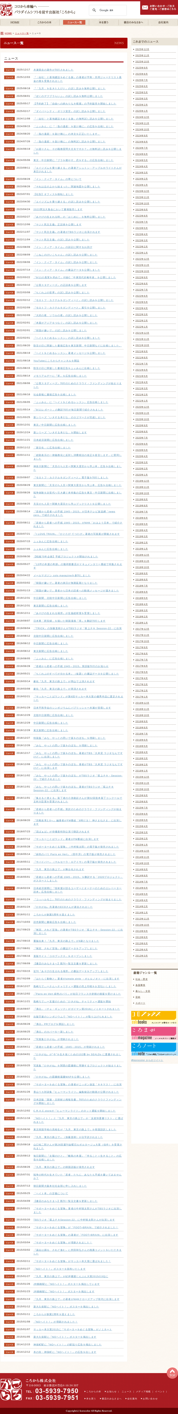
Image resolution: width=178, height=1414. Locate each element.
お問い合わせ (150, 1398)
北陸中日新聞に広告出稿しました (54, 636)
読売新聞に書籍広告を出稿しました (55, 922)
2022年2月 (142, 320)
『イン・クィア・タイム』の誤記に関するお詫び (63, 247)
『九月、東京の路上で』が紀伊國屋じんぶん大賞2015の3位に (71, 1276)
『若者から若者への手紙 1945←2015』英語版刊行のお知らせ (71, 666)
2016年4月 (142, 752)
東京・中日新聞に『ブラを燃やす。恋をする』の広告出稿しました (74, 160)
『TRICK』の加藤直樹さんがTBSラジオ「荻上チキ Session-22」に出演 (78, 628)
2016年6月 (142, 740)
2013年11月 (142, 919)
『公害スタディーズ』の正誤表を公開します (60, 285)
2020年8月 (142, 431)
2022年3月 (142, 314)
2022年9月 (142, 277)
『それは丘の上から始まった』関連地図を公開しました (67, 186)
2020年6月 (142, 444)
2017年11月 (142, 635)
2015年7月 (142, 808)
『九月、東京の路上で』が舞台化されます (59, 869)
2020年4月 (142, 456)
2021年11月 (142, 339)
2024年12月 (142, 117)
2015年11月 (142, 783)
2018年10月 (142, 567)
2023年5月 (142, 228)
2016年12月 (142, 703)
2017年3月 (142, 684)
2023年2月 (142, 246)
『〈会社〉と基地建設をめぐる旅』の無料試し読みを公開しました (74, 118)
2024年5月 (142, 160)
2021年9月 (142, 351)
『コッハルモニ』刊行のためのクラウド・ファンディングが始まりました (78, 899)
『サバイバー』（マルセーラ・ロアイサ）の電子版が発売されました (75, 862)
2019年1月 (142, 549)
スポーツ (140, 1003)
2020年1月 (142, 475)
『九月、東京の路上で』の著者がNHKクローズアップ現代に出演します (77, 1299)
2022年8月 (142, 283)
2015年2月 (142, 838)
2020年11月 (142, 413)
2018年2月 (142, 616)
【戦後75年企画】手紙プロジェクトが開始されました (66, 556)
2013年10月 (142, 925)
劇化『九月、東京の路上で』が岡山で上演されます (64, 681)
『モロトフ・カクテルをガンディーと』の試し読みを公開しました (74, 300)
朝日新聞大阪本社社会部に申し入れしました (60, 1186)
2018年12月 (142, 555)
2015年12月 (142, 777)
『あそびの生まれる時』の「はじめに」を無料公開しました (70, 216)
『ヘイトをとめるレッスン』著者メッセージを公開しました (70, 353)
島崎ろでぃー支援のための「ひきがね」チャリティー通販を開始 (72, 1001)
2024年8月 (142, 142)
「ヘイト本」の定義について (51, 1193)
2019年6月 (142, 518)
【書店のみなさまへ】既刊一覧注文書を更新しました (66, 963)
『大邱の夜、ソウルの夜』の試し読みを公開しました (66, 315)
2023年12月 (142, 191)
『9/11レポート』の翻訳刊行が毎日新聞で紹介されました (69, 409)
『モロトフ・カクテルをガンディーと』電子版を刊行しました (71, 477)
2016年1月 (142, 771)
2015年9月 (142, 795)
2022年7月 (142, 290)
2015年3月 (142, 832)
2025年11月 (142, 55)
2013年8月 (142, 937)
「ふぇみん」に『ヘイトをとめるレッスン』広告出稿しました (71, 402)
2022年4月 (142, 308)
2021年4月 (142, 382)
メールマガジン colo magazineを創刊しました (62, 575)
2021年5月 (142, 376)
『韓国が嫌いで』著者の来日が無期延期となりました (66, 583)
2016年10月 (142, 715)
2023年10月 (142, 203)
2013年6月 (142, 943)
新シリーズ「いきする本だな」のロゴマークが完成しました (70, 417)
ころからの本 (93, 1391)
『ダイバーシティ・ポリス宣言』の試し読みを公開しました (70, 111)
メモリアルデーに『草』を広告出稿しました (60, 375)
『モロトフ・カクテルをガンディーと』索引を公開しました (70, 307)
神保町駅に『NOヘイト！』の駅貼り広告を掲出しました (68, 1344)
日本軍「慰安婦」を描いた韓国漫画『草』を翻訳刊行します (70, 620)
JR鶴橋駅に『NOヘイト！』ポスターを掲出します (64, 1291)
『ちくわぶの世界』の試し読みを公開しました (62, 292)
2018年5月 (142, 598)
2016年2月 (142, 764)
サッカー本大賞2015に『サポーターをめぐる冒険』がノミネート (73, 1329)
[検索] (107, 10)
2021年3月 (142, 388)
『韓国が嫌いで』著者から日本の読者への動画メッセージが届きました (76, 590)
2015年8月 (142, 801)
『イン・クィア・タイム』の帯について (58, 179)
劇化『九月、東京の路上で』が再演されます (60, 688)
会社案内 (132, 1398)
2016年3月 (142, 758)
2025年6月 (142, 86)
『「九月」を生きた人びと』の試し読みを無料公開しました (70, 88)
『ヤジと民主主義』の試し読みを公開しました (62, 239)
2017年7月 (142, 660)
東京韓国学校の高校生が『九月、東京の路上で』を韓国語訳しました (75, 1129)
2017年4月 (142, 678)
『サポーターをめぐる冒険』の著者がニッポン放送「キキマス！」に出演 (78, 1084)
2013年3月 (142, 956)
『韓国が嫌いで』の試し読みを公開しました (60, 330)
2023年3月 (142, 240)
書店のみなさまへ (112, 1398)
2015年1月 (142, 845)
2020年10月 (142, 419)
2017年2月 (142, 690)
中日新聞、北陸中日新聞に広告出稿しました (60, 598)
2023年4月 (142, 234)
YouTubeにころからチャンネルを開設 (57, 360)
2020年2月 (142, 468)
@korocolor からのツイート (147, 1060)
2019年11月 (142, 487)
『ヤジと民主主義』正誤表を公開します (58, 224)
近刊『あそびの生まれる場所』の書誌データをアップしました (71, 971)
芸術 (138, 997)
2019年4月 (142, 530)
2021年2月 (142, 394)
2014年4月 (142, 900)
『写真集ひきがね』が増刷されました (56, 1039)
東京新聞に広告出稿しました (51, 605)
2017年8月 (142, 653)
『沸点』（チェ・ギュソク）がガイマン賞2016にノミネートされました (77, 1009)
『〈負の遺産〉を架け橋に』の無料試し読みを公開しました (70, 141)
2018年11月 (142, 561)
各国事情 (140, 985)
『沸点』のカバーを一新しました (54, 1031)
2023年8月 (142, 216)
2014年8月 (142, 875)
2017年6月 (142, 666)
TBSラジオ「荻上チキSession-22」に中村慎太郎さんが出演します (74, 1219)
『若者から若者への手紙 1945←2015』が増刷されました (69, 1047)
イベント (160, 1391)
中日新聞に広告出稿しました (51, 643)
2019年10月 (142, 493)
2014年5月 (142, 894)
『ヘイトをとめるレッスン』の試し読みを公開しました (67, 338)
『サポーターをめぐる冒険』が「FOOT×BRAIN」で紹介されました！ (76, 1227)
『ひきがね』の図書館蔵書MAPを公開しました (62, 1076)
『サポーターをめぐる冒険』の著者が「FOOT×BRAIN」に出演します (76, 1234)
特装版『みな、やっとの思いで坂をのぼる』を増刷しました (70, 738)
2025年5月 (142, 92)
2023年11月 (142, 197)
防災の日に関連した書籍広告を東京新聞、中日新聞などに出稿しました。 (78, 345)
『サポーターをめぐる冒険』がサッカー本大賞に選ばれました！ (72, 1261)
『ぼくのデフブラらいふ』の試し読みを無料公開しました (68, 96)
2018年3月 (142, 610)
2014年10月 (142, 863)
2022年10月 (142, 271)
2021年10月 (142, 345)
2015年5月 (142, 820)
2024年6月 (142, 154)
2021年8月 (142, 357)
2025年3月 (142, 98)
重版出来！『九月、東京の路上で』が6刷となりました (66, 941)
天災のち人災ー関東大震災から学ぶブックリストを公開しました (72, 503)
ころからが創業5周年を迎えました (54, 914)
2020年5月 (142, 450)
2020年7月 (142, 438)
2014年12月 (142, 851)
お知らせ (112, 1391)
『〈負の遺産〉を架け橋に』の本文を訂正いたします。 (67, 133)
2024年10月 (142, 129)
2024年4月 (142, 166)
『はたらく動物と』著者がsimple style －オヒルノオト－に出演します (77, 978)
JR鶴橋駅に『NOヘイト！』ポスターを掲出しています (67, 1284)
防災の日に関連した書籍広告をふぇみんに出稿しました (67, 368)
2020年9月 (142, 425)
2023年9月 (142, 209)
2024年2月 (142, 179)
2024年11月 (142, 123)
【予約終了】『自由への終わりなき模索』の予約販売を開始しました (75, 103)
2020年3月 (142, 462)
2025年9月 (142, 68)
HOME (8, 33)
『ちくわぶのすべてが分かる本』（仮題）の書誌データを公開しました (76, 673)
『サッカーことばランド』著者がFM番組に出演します (66, 839)
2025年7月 (142, 80)
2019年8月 (142, 505)
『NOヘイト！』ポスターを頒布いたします (60, 1268)
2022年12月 (142, 259)
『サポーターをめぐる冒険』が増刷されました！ (63, 1242)
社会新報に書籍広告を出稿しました (55, 394)
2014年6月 (142, 888)
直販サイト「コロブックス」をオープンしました (63, 956)
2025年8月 (142, 74)
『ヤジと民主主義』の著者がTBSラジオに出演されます (67, 232)
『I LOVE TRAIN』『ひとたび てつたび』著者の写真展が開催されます (77, 534)
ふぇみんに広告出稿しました (51, 541)
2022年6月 (142, 296)
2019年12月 (142, 481)
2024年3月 (142, 172)
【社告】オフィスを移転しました (54, 194)
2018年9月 (142, 573)
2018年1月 (142, 623)
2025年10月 (142, 61)
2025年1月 (142, 111)
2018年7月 (142, 586)
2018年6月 (142, 592)
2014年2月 (142, 906)
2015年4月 (142, 826)
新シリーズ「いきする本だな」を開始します (60, 432)
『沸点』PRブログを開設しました (54, 1024)
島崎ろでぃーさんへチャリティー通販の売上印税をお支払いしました (75, 986)
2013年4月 (142, 949)
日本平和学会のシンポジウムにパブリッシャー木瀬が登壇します (72, 707)
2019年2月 (142, 542)
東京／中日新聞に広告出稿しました (55, 424)
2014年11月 (142, 857)
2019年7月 (142, 512)
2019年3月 (142, 536)
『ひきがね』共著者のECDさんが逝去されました (63, 907)
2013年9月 (142, 931)
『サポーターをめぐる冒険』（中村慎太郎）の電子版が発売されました (76, 846)
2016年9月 (142, 721)
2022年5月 (142, 302)
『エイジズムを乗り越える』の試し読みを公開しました (67, 201)
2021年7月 (142, 364)
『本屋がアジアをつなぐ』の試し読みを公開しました (66, 322)
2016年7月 (142, 734)
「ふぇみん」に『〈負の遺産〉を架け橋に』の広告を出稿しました (74, 126)
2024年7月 (142, 148)
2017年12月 (142, 629)
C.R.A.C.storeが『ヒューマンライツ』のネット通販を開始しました (75, 1110)
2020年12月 (142, 407)
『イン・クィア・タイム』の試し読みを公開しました (66, 262)
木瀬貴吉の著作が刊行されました (54, 69)
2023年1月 (142, 253)
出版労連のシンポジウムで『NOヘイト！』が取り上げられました (73, 1016)
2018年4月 (142, 604)
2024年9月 (142, 135)
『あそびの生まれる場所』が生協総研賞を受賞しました (67, 613)
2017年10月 (142, 641)
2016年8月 (142, 727)
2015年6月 (142, 814)
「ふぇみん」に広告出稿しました (54, 658)
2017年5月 (142, 672)
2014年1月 (142, 912)
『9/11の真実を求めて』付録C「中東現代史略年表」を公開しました (75, 277)
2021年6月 (142, 370)
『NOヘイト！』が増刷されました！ (56, 1321)
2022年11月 (142, 265)
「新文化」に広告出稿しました (52, 447)
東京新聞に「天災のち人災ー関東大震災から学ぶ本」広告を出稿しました (78, 485)
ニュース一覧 (22, 33)
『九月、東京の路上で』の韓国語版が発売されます (64, 1167)
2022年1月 (142, 327)
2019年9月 (142, 499)
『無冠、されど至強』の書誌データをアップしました (66, 948)
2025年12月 (142, 49)
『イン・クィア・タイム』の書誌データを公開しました (67, 270)
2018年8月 (142, 579)
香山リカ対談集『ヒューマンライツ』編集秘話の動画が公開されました (76, 1092)
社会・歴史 (142, 979)
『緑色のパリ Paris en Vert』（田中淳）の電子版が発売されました (75, 854)
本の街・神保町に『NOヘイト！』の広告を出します (65, 1352)
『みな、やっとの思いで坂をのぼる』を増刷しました (66, 745)
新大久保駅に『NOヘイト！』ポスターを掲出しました (66, 1306)
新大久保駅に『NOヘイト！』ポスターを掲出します (65, 1337)
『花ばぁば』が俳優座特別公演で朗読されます (62, 831)
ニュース (127, 1391)
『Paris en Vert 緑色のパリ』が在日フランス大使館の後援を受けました (77, 993)
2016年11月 (142, 709)
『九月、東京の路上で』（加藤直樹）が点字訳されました (68, 1137)
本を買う (91, 1398)
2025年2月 (142, 105)
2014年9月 (142, 869)
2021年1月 (142, 401)
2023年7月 (142, 222)
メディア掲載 (143, 1391)
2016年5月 (142, 746)
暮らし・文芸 (143, 991)
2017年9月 (142, 647)
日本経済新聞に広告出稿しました (54, 440)
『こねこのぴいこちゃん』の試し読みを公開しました (66, 254)
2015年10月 (142, 789)
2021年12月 (142, 333)
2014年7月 (142, 882)
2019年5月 (142, 524)
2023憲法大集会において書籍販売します (58, 209)
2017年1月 (142, 697)
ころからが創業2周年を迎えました (54, 1314)
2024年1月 (142, 185)
